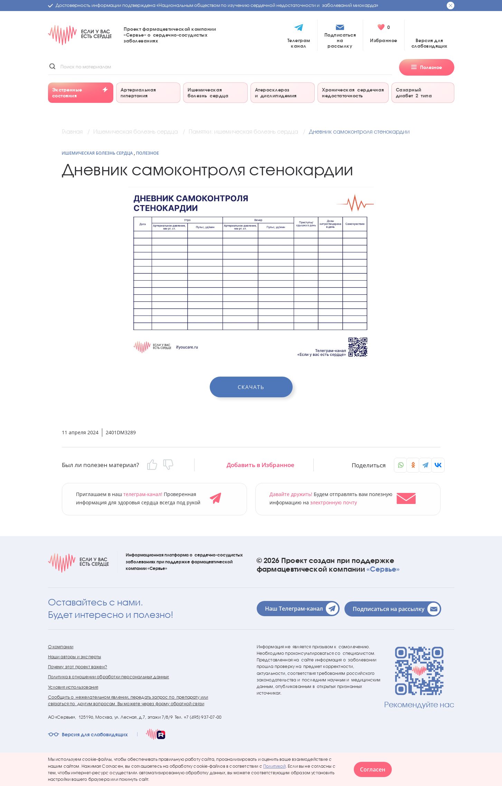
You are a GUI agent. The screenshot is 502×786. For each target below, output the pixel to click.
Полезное (147, 153)
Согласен (372, 769)
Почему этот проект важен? (77, 666)
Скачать (251, 387)
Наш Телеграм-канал (301, 607)
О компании (61, 645)
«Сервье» (383, 568)
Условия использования (73, 686)
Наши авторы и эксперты (74, 655)
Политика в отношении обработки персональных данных (108, 676)
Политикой (274, 765)
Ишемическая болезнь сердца (97, 153)
